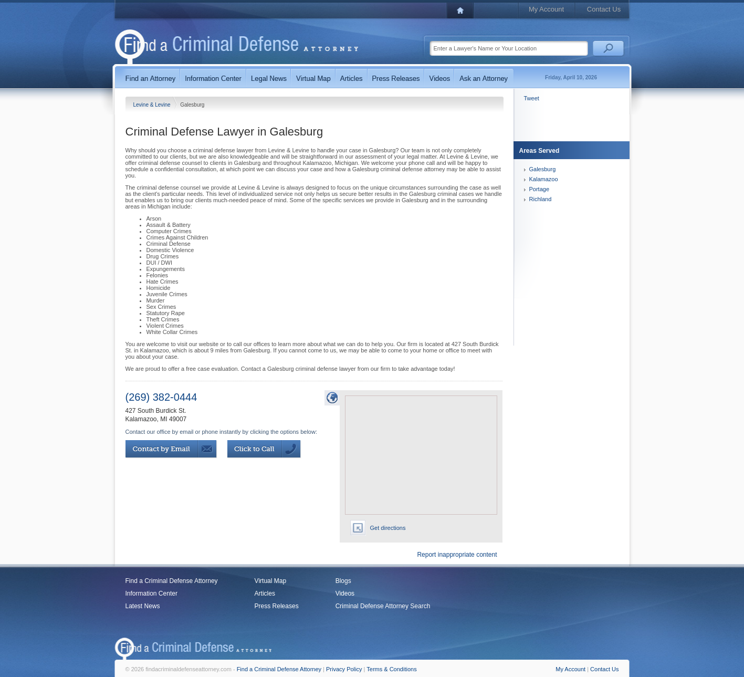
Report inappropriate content (457, 554)
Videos (345, 593)
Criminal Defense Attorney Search (383, 606)
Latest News (142, 606)
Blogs (343, 581)
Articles (265, 593)
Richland (540, 199)
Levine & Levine (152, 105)
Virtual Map (270, 581)
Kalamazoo (543, 179)
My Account (546, 9)
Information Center (151, 593)
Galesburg (542, 169)
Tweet (531, 98)
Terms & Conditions (391, 669)
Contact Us (604, 9)
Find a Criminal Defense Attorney (171, 581)
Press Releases (277, 606)
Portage (539, 189)
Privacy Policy (344, 669)
